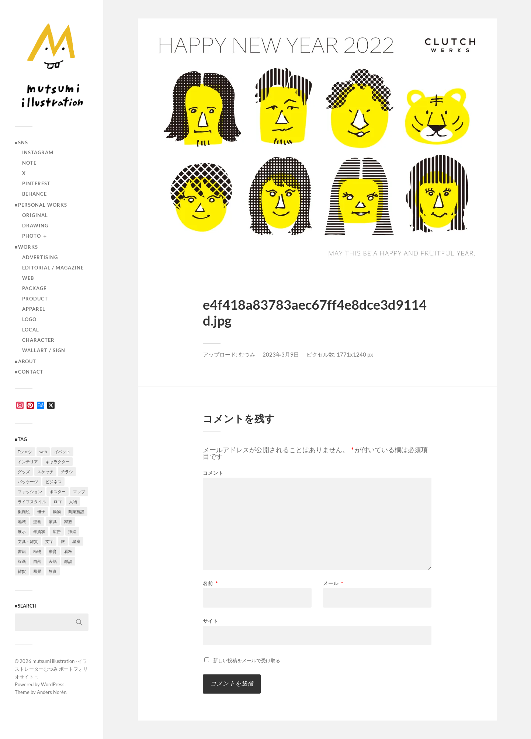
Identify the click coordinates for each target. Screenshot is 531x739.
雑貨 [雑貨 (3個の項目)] (22, 571)
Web (28, 278)
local (30, 330)
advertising (40, 257)
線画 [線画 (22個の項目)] (22, 561)
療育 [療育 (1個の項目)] (53, 551)
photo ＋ (35, 236)
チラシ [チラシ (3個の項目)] (67, 471)
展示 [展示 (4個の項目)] (22, 531)
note (29, 163)
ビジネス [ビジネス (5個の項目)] (53, 481)
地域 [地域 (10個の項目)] (22, 521)
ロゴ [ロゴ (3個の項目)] (57, 501)
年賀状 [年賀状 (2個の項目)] (39, 531)
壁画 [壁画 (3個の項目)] (37, 521)
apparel (33, 309)
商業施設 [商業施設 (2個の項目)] (76, 511)
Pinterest (36, 183)
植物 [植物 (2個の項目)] (37, 551)
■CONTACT (29, 372)
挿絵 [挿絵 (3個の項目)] (72, 531)
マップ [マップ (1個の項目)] (79, 491)
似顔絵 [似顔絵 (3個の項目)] (24, 511)
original (35, 215)
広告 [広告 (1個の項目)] (57, 531)
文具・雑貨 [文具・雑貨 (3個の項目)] (28, 541)
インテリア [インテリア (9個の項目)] (28, 461)
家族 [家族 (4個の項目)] (68, 521)
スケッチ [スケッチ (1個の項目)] (45, 471)
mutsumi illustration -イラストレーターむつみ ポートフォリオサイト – (51, 669)
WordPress (53, 684)
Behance (34, 194)
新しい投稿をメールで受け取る (246, 660)
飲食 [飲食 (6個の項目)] (53, 571)
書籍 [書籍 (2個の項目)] (22, 551)
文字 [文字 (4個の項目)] (49, 541)
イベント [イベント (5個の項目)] (62, 451)
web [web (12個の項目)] (43, 451)
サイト (210, 620)
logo (29, 319)
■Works (26, 247)
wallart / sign (43, 350)
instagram (37, 152)
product (35, 299)
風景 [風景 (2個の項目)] (37, 571)
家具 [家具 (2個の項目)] (53, 521)
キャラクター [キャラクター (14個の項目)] (57, 461)
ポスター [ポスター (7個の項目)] (57, 491)
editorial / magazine (53, 268)
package (34, 288)
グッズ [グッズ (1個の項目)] (24, 471)
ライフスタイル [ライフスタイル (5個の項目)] (32, 501)
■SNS (21, 142)
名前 (210, 583)
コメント (213, 473)
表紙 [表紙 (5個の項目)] (53, 561)
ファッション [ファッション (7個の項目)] (30, 491)
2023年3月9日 (281, 354)
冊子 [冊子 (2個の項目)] (41, 511)
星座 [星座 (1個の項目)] (76, 541)
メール (333, 583)
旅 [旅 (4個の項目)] (63, 541)
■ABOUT (25, 361)
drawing (35, 225)
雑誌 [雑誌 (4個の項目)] (68, 561)
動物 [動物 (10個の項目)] (57, 511)
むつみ (247, 354)
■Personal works (41, 205)
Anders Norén (51, 692)
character (38, 340)
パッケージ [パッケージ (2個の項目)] (28, 481)
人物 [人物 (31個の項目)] (73, 501)
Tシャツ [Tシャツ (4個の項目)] (25, 451)
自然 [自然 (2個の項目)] (37, 561)
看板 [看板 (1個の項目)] (68, 551)
